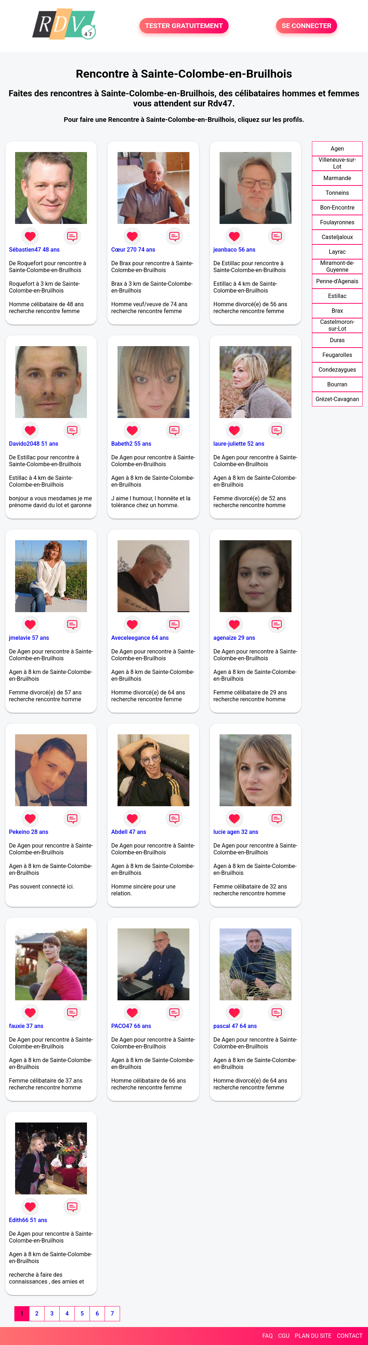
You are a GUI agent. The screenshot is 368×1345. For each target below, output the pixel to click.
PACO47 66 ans (131, 1026)
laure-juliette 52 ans (238, 443)
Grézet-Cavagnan (337, 399)
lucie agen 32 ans (235, 831)
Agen (337, 148)
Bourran (337, 384)
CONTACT (350, 1335)
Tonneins (337, 192)
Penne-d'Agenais (337, 281)
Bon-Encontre (337, 207)
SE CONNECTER (306, 26)
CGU (284, 1335)
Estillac (337, 296)
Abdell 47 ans (128, 831)
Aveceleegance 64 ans (140, 637)
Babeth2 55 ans (131, 443)
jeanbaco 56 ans (234, 249)
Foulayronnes (337, 222)
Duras (337, 340)
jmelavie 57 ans (29, 637)
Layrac (337, 251)
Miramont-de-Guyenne (337, 266)
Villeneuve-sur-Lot (337, 163)
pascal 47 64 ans (235, 1026)
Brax (337, 310)
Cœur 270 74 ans (133, 249)
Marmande (337, 178)
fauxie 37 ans (26, 1026)
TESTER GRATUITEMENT (184, 26)
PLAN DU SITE (313, 1335)
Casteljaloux (337, 237)
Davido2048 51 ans (33, 443)
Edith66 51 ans (28, 1220)
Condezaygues (337, 369)
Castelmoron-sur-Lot (337, 325)
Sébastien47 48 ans (34, 249)
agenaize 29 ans (234, 637)
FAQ (267, 1335)
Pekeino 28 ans (28, 831)
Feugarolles (337, 355)
